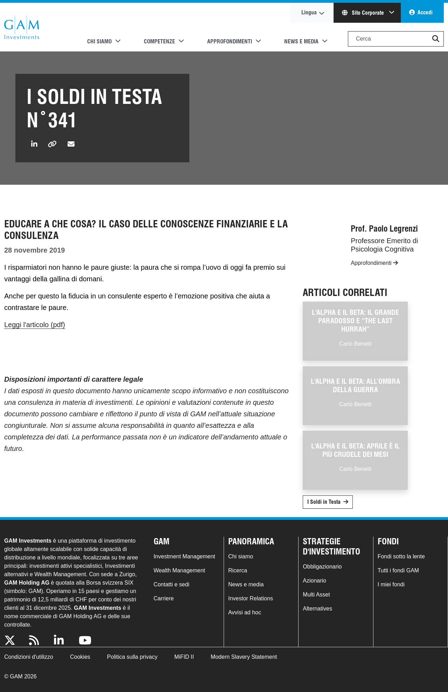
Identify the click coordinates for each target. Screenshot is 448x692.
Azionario (314, 581)
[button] (436, 38)
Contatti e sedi (171, 584)
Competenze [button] (159, 41)
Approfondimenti (374, 263)
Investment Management (184, 556)
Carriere (164, 598)
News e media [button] (301, 41)
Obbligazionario (322, 567)
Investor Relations (250, 598)
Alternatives (317, 609)
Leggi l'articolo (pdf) (34, 325)
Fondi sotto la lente (401, 556)
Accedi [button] (425, 12)
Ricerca (237, 570)
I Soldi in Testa (324, 502)
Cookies (80, 657)
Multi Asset (316, 595)
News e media (246, 584)
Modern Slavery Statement (244, 657)
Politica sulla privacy (132, 657)
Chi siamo (240, 556)
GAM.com (21, 27)
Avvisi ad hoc (244, 612)
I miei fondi (391, 584)
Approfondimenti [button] (229, 41)
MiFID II (184, 657)
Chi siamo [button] (99, 41)
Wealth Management (179, 570)
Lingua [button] (309, 12)
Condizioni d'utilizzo (28, 657)
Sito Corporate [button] (363, 12)
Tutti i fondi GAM (398, 570)
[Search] (396, 39)
